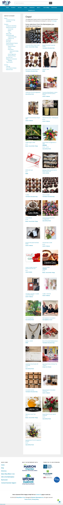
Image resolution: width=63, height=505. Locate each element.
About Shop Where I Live (8, 474)
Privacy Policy (35, 499)
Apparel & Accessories (11, 27)
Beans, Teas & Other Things (31, 46)
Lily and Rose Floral (29, 94)
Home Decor (11, 49)
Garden (9, 48)
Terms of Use (27, 499)
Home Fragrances (12, 54)
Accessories (10, 29)
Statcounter (2, 504)
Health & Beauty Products (12, 43)
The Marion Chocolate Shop (48, 48)
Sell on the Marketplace (7, 477)
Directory (3, 471)
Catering (8, 66)
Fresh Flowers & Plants (11, 68)
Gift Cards (8, 41)
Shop (2, 468)
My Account (4, 480)
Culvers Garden (45, 172)
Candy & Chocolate (12, 37)
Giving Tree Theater (46, 366)
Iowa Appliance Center (47, 319)
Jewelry (9, 30)
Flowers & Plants (11, 46)
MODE (43, 71)
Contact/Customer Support (8, 482)
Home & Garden (9, 44)
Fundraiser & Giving (10, 20)
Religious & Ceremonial (11, 59)
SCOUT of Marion (46, 96)
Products (6, 24)
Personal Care (9, 57)
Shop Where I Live (21, 497)
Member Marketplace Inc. (37, 497)
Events (5, 18)
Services (6, 65)
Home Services (9, 69)
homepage (54, 21)
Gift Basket (8, 40)
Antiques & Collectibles (11, 26)
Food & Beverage (10, 35)
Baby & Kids (8, 33)
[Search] (50, 3)
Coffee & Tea (11, 38)
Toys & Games (9, 62)
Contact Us (38, 494)
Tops (9, 32)
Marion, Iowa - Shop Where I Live (6, 3)
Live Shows (8, 21)
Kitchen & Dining (11, 55)
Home (2, 465)
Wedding (10, 60)
